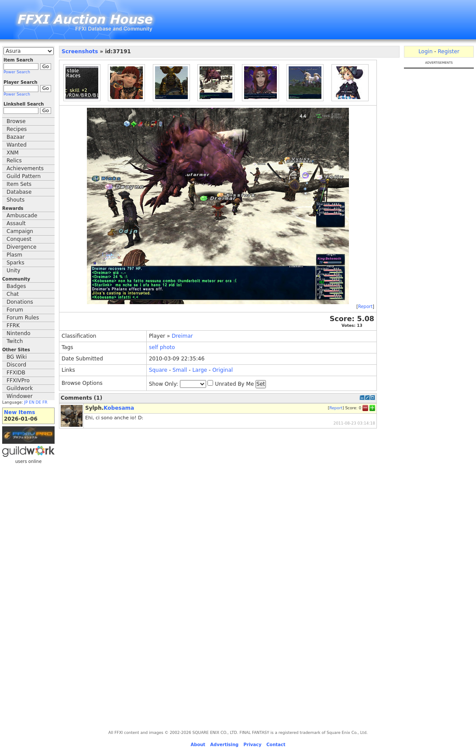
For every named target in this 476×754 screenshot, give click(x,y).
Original (222, 370)
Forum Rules (23, 318)
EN (31, 402)
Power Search (16, 72)
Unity (14, 270)
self (153, 347)
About (197, 744)
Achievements (25, 168)
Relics (14, 161)
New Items (19, 412)
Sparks (15, 263)
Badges (16, 286)
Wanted (17, 145)
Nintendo (19, 333)
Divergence (21, 247)
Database (19, 192)
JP (26, 402)
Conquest (19, 239)
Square (158, 370)
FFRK (13, 325)
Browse (16, 121)
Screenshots (80, 51)
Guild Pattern (24, 176)
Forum (15, 310)
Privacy (252, 744)
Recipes (17, 129)
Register (448, 51)
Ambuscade (22, 215)
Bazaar (16, 137)
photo (167, 347)
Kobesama (118, 408)
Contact (276, 744)
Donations (20, 302)
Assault (16, 223)
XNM (13, 153)
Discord (16, 365)
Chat (13, 294)
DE (38, 402)
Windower (20, 396)
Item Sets (19, 184)
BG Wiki (17, 357)
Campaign (20, 231)
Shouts (15, 200)
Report (365, 306)
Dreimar (182, 336)
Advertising (224, 744)
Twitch (15, 341)
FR (44, 402)
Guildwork (20, 388)
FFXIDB (16, 373)
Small (179, 370)
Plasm (14, 255)
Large (199, 370)
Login (425, 51)
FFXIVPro (18, 380)
